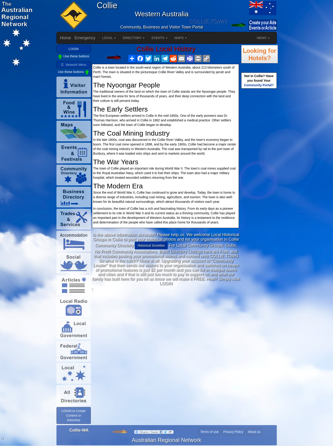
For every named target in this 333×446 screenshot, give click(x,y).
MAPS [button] (180, 38)
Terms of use (209, 432)
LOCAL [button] (109, 38)
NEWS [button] (263, 38)
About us (254, 432)
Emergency (85, 38)
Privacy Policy (233, 432)
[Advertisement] (165, 324)
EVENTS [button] (159, 38)
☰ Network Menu (73, 65)
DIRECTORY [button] (134, 38)
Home (65, 38)
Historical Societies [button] (151, 245)
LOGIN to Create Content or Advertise (74, 415)
